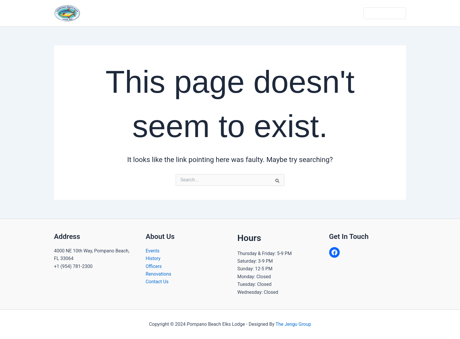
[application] (194, 13)
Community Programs (231, 13)
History (153, 258)
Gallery (302, 13)
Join (323, 13)
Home (156, 13)
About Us (184, 13)
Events (153, 251)
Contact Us (348, 13)
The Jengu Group (293, 324)
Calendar (276, 13)
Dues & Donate (385, 13)
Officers (154, 266)
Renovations (159, 274)
